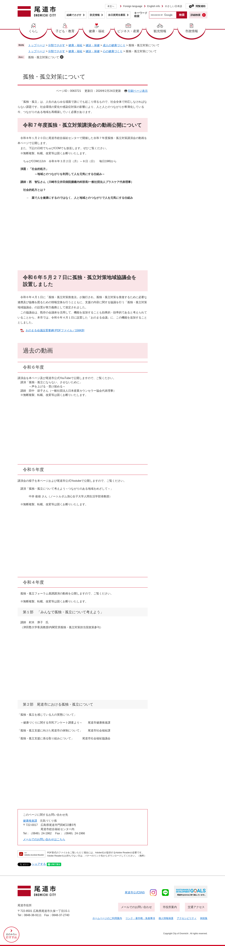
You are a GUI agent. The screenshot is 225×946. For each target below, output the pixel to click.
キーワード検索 (140, 14)
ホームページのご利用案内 (107, 918)
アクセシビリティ (187, 918)
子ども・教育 (65, 31)
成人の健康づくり (114, 45)
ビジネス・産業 (128, 31)
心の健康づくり (113, 51)
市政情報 (191, 31)
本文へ (110, 6)
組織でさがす (74, 15)
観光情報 (160, 31)
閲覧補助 (200, 6)
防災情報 (95, 15)
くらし (33, 31)
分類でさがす (56, 45)
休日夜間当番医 (116, 15)
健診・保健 (93, 45)
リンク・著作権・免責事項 (140, 918)
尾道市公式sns (135, 892)
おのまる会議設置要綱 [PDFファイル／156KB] (55, 330)
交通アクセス (196, 907)
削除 (61, 57)
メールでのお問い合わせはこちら (44, 839)
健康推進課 (30, 820)
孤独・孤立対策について (43, 57)
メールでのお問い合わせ (136, 907)
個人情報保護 (166, 918)
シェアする (39, 863)
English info (153, 6)
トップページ (36, 45)
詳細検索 (195, 15)
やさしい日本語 (173, 6)
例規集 (203, 918)
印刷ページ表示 (138, 90)
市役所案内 (170, 907)
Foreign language (132, 6)
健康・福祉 (97, 31)
